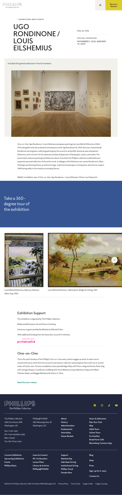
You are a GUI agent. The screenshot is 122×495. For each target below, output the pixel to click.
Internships (66, 432)
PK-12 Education (40, 458)
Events (7, 462)
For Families (94, 436)
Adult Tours (94, 429)
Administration (67, 425)
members (47, 63)
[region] (23, 265)
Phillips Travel (67, 469)
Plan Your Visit (95, 422)
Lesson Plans (38, 462)
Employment (66, 429)
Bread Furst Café (96, 439)
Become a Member (113, 5)
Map (91, 425)
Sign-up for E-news (97, 471)
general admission (27, 63)
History (64, 422)
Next (114, 260)
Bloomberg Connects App (100, 443)
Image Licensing (101, 484)
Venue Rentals (67, 436)
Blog (91, 455)
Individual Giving (68, 462)
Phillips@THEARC (41, 469)
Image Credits (88, 484)
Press (91, 465)
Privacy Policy (63, 484)
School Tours (94, 432)
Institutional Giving (69, 465)
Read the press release (27, 382)
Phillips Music (10, 465)
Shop (91, 460)
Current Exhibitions (13, 455)
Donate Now (66, 472)
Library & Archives (41, 465)
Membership (66, 458)
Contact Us (94, 476)
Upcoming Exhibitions (14, 458)
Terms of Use (75, 484)
